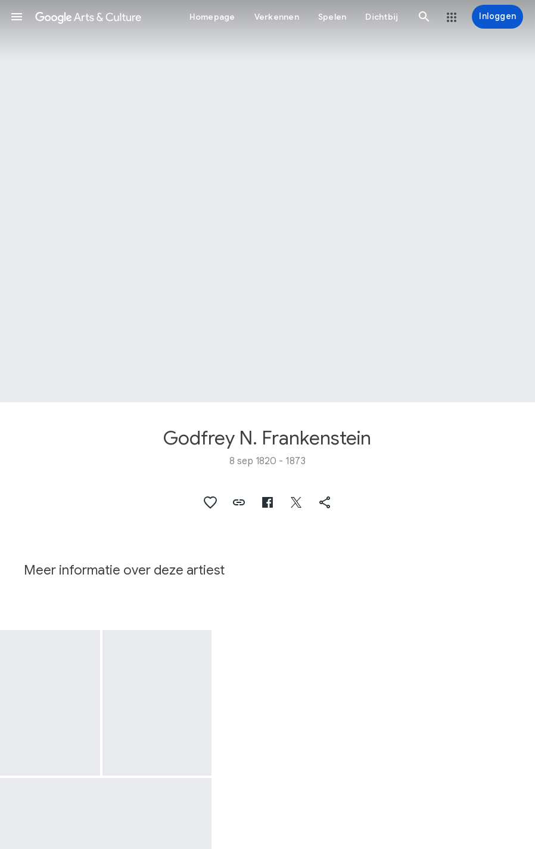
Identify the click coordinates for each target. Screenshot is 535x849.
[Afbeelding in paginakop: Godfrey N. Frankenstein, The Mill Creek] (267, 201)
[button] (16, 16)
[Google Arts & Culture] (88, 16)
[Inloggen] (497, 17)
